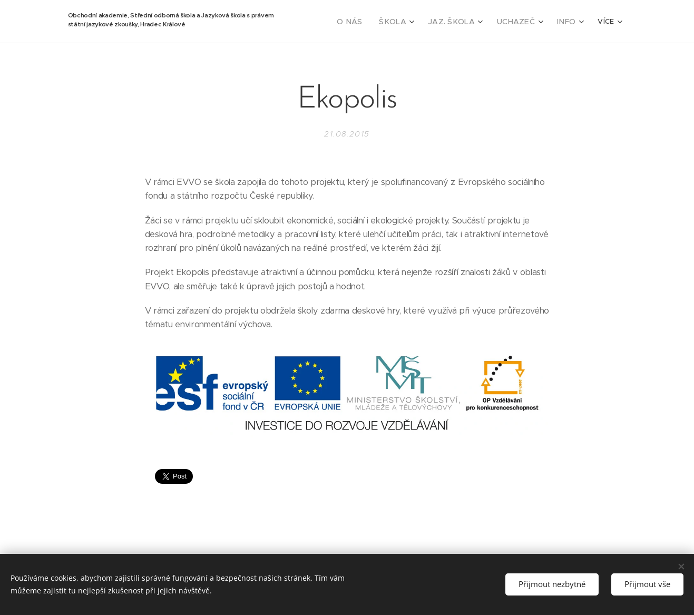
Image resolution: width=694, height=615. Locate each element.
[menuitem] (366, 21)
